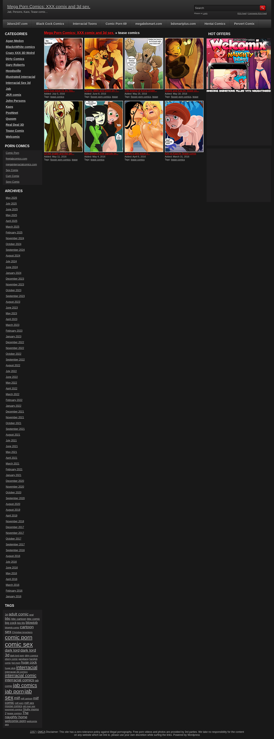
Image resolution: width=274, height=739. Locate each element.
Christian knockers (22, 632)
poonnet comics (13, 709)
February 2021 (14, 469)
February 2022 (14, 400)
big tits (21, 623)
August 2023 (13, 301)
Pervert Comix (244, 23)
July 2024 (11, 261)
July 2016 (11, 561)
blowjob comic (12, 627)
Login (205, 13)
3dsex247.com (17, 23)
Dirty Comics (15, 59)
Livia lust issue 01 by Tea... (59, 90)
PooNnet (12, 112)
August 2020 (13, 504)
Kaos (9, 106)
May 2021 (11, 452)
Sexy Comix (12, 181)
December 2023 (15, 278)
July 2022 (11, 371)
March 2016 (12, 584)
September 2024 (15, 249)
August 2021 (13, 434)
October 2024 (13, 244)
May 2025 (11, 215)
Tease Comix (15, 130)
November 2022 (15, 348)
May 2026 (11, 197)
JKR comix (13, 94)
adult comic (18, 614)
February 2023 (14, 330)
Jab (8, 89)
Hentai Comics (215, 23)
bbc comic (33, 618)
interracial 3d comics (16, 671)
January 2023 (13, 336)
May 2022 (11, 382)
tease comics (57, 96)
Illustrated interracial (20, 77)
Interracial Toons (85, 23)
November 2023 (15, 284)
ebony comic (11, 659)
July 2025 (11, 203)
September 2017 (15, 544)
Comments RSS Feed (257, 13)
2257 (33, 731)
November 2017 (15, 532)
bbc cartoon (18, 618)
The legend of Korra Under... (141, 90)
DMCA (41, 731)
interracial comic (20, 675)
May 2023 (11, 313)
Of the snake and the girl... (59, 153)
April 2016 (11, 579)
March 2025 (12, 226)
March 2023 (12, 324)
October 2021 (13, 423)
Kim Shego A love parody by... (101, 153)
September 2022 (15, 359)
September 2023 (15, 296)
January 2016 (13, 596)
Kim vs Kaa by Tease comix (180, 153)
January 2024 (13, 273)
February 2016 (14, 590)
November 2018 (15, 521)
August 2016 (13, 556)
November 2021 (15, 417)
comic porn (18, 637)
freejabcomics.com (16, 158)
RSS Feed (242, 13)
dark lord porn (17, 655)
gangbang (23, 659)
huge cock (29, 662)
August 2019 (13, 509)
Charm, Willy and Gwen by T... (101, 90)
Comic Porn (12, 152)
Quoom (11, 118)
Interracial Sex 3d (18, 83)
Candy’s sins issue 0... (137, 153)
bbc (8, 618)
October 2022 (13, 353)
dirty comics (31, 655)
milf (17, 698)
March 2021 (12, 463)
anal (31, 614)
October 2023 (13, 290)
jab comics (25, 685)
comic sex (19, 644)
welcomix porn (15, 721)
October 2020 (13, 492)
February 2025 (14, 232)
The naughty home (16, 715)
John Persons (16, 100)
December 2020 (15, 480)
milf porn (19, 703)
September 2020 (15, 498)
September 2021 (15, 428)
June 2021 (12, 446)
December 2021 (15, 411)
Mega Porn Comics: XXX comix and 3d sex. (48, 6)
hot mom (16, 663)
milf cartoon (26, 698)
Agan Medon (15, 41)
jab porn (14, 691)
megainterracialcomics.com (21, 164)
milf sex (29, 703)
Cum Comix (12, 176)
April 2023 (11, 319)
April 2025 (11, 221)
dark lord (12, 650)
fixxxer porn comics (101, 96)
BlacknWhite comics (20, 47)
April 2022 (11, 388)
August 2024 (13, 255)
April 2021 (11, 457)
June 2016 (12, 567)
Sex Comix (12, 170)
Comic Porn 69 (116, 23)
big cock (10, 623)
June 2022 (12, 376)
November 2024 (15, 238)
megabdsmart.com (149, 23)
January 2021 (13, 475)
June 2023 (12, 307)
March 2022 (12, 394)
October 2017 (13, 538)
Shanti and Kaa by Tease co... (182, 90)
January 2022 (13, 405)
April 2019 (11, 515)
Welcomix (13, 136)
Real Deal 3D (15, 124)
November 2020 (15, 486)
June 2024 (12, 267)
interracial (26, 667)
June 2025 (12, 209)
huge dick (10, 668)
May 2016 (11, 573)
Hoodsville (13, 71)
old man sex (29, 706)
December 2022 (15, 342)
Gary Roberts (15, 65)
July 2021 (11, 440)
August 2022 (13, 365)
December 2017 (15, 527)
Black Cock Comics (50, 23)
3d (6, 614)
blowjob (32, 623)
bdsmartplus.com (183, 23)
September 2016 (15, 550)
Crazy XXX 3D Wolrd (20, 53)
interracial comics (19, 680)
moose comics (13, 706)
